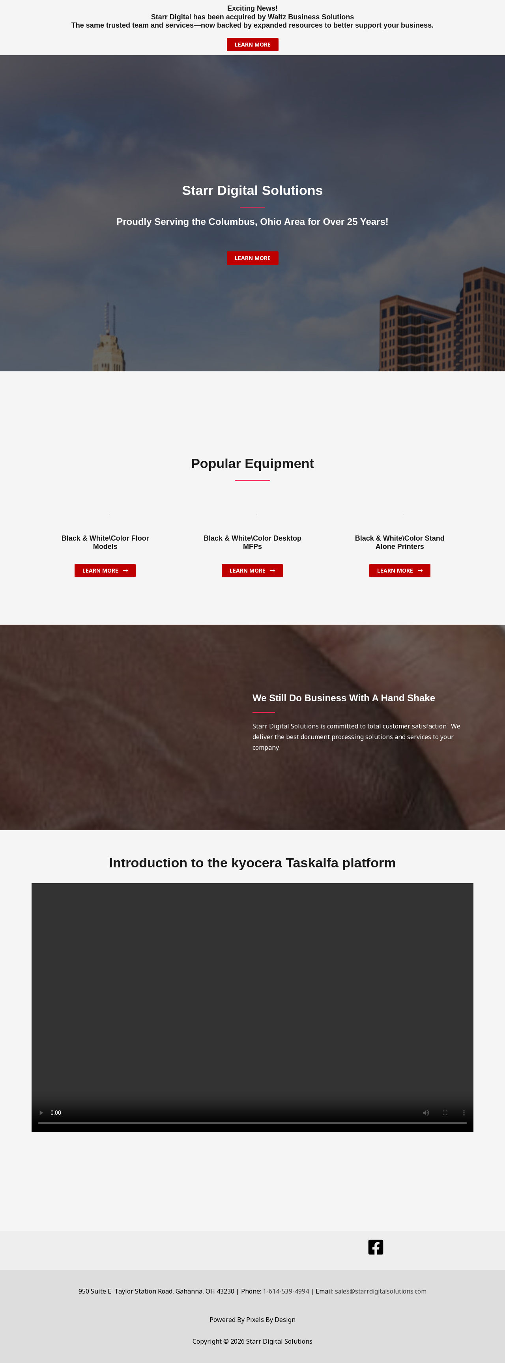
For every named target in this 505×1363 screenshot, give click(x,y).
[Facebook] (375, 1247)
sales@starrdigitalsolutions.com (380, 1291)
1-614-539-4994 (284, 1291)
